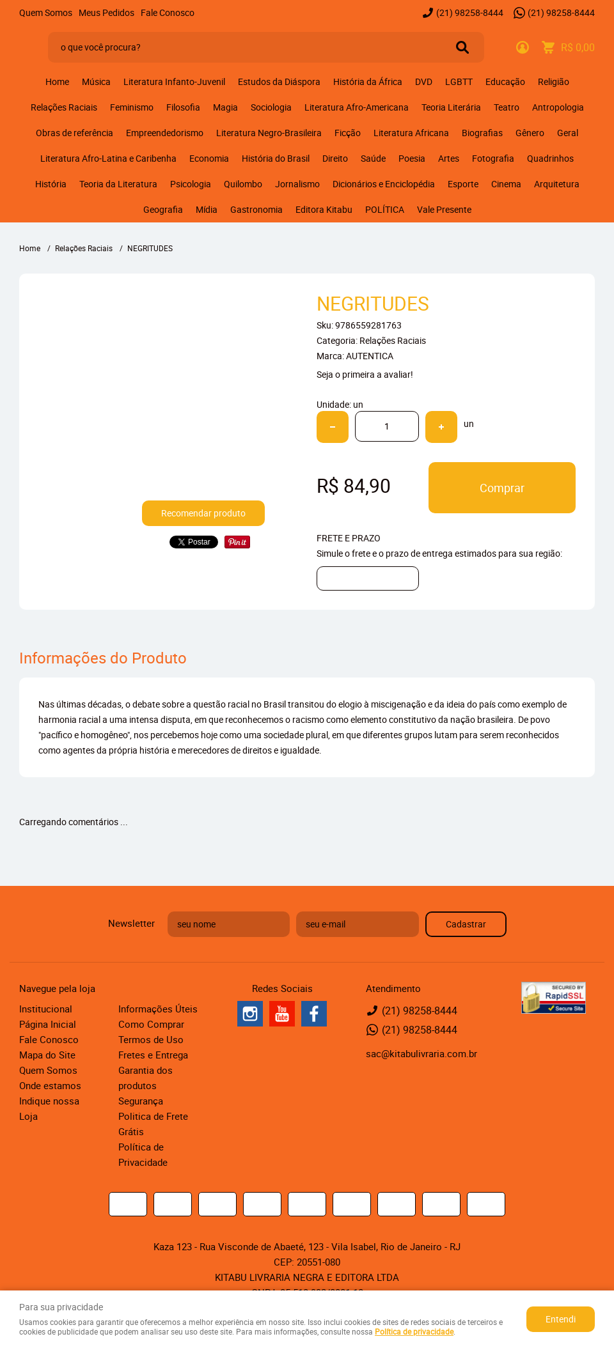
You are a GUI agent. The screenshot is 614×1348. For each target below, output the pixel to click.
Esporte (463, 184)
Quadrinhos (550, 158)
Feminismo (132, 107)
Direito (335, 158)
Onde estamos (50, 1085)
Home (57, 81)
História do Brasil (276, 158)
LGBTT (459, 81)
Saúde (373, 158)
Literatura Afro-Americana (356, 107)
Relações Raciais (64, 107)
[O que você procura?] (462, 47)
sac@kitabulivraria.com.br (421, 1053)
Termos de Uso (151, 1039)
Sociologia (271, 107)
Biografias (482, 133)
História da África (367, 81)
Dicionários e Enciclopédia (384, 184)
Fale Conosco (167, 12)
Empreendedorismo (164, 133)
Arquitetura (556, 184)
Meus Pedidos (106, 12)
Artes (448, 158)
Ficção (348, 133)
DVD (423, 81)
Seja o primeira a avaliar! (365, 374)
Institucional (45, 1008)
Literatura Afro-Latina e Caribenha (108, 158)
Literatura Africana (411, 133)
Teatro (506, 107)
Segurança (140, 1100)
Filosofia (183, 107)
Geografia (163, 209)
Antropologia (558, 107)
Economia (209, 158)
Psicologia (190, 184)
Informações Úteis (158, 1008)
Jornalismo (297, 184)
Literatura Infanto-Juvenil (174, 81)
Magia (225, 107)
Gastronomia (256, 209)
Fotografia (493, 158)
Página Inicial (47, 1024)
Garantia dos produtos (145, 1078)
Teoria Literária (451, 107)
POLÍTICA (384, 209)
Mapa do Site (47, 1054)
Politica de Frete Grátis (153, 1124)
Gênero (530, 133)
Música (96, 81)
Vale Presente (444, 209)
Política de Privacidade (143, 1154)
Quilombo (243, 184)
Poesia (411, 158)
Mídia (206, 209)
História (51, 184)
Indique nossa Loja (49, 1108)
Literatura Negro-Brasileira (269, 133)
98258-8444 (469, 12)
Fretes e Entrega (153, 1054)
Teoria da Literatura (118, 184)
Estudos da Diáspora (279, 81)
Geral (567, 133)
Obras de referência (74, 133)
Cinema (506, 184)
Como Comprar (151, 1024)
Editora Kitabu (323, 209)
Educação (505, 81)
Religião (553, 81)
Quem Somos (45, 12)
